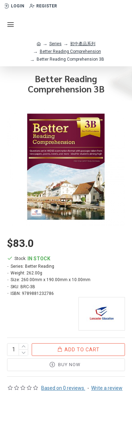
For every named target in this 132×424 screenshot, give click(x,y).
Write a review (106, 388)
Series (55, 43)
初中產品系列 (82, 43)
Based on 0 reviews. (63, 388)
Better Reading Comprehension (70, 51)
